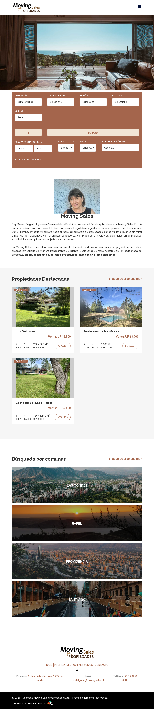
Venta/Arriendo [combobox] (25, 102)
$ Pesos (31, 142)
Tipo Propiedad (56, 95)
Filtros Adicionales (27, 159)
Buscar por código (113, 141)
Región (84, 95)
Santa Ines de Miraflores (101, 331)
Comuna (117, 95)
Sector (19, 111)
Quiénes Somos (83, 664)
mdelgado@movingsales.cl (88, 680)
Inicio (49, 664)
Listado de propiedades (125, 278)
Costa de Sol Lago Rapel (34, 402)
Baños (83, 141)
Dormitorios (66, 141)
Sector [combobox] (21, 117)
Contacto (101, 664)
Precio (19, 142)
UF (42, 142)
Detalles (62, 346)
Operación (21, 95)
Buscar (93, 132)
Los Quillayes (25, 331)
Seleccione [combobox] (56, 102)
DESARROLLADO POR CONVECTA (32, 703)
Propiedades (62, 664)
